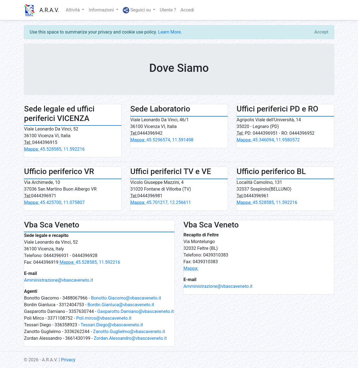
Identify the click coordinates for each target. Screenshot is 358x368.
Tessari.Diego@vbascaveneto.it (112, 324)
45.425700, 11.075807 (54, 202)
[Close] (321, 32)
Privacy (68, 359)
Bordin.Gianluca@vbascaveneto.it (121, 304)
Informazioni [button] (102, 10)
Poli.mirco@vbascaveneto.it (103, 318)
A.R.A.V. (49, 10)
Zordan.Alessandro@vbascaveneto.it (130, 338)
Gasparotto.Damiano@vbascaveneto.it (135, 311)
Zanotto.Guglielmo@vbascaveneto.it (129, 331)
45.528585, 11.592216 (54, 149)
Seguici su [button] (137, 10)
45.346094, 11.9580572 (268, 140)
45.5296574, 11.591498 (162, 140)
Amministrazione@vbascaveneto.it (58, 280)
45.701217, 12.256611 (160, 202)
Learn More (169, 32)
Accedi (187, 10)
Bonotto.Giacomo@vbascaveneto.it (126, 298)
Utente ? (168, 10)
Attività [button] (73, 10)
